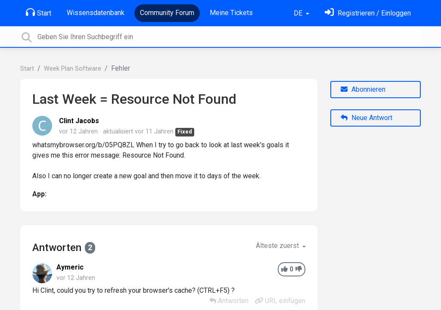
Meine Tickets (231, 13)
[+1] (284, 269)
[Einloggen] (367, 13)
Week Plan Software (72, 68)
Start (38, 12)
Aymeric (70, 267)
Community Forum (167, 13)
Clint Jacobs (79, 121)
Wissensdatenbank (95, 13)
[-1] (298, 269)
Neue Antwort (366, 118)
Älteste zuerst (278, 246)
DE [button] (299, 13)
